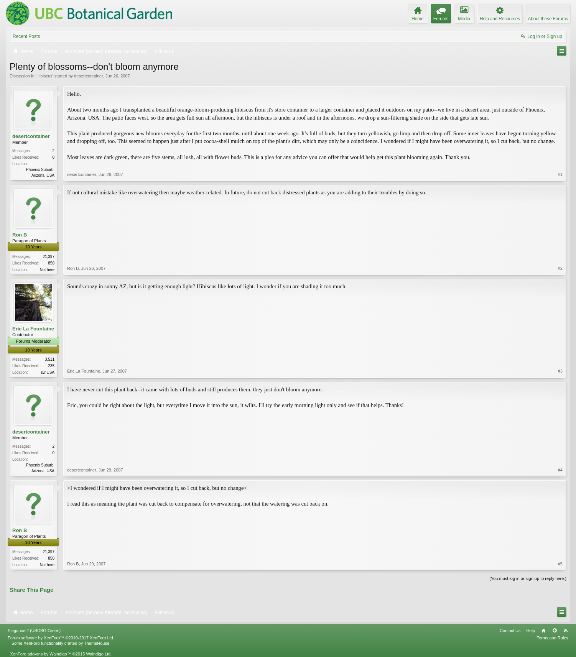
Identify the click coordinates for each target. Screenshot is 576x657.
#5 (560, 564)
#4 (560, 470)
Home (543, 630)
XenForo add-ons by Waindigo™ (40, 654)
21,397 (48, 257)
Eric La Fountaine (33, 329)
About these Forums (548, 18)
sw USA (47, 372)
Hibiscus (44, 76)
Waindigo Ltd (98, 654)
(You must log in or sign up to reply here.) (527, 578)
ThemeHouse (96, 643)
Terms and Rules (552, 638)
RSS (565, 630)
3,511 (49, 359)
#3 (560, 371)
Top (554, 630)
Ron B (19, 235)
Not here (47, 270)
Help (530, 630)
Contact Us (510, 630)
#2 (560, 268)
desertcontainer (88, 76)
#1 (560, 174)
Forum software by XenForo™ (61, 638)
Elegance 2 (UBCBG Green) (34, 630)
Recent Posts (26, 36)
